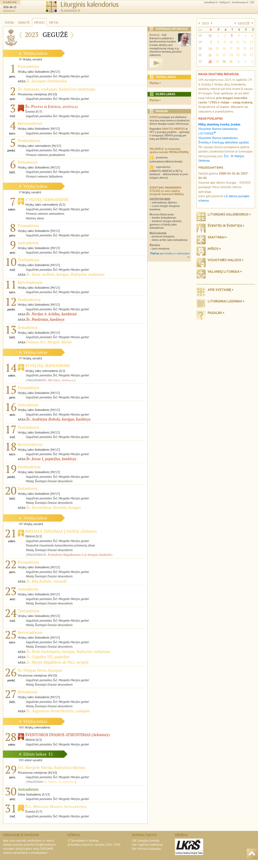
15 (217, 48)
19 (200, 42)
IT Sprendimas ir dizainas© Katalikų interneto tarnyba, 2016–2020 (94, 842)
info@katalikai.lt (45, 844)
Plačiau (154, 83)
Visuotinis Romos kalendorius (218, 138)
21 (200, 55)
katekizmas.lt (240, 2)
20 (200, 48)
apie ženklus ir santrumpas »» (170, 255)
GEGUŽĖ (244, 23)
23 (224, 55)
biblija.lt (225, 2)
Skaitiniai (216, 237)
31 (231, 61)
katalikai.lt (210, 2)
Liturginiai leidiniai (225, 301)
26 (244, 55)
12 (244, 42)
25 (237, 55)
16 (224, 48)
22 (217, 55)
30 (210, 35)
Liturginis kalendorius (228, 214)
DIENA (9, 22)
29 (217, 61)
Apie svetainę (219, 289)
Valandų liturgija (224, 271)
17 (231, 48)
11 (237, 42)
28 (210, 61)
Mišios (213, 248)
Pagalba (215, 312)
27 (251, 55)
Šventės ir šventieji (225, 225)
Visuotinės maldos (224, 260)
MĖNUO (39, 22)
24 (231, 55)
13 (251, 42)
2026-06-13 (9, 7)
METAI (53, 22)
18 (200, 35)
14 (210, 48)
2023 (205, 23)
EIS (252, 2)
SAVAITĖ (24, 22)
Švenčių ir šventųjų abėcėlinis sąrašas (223, 142)
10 (231, 42)
